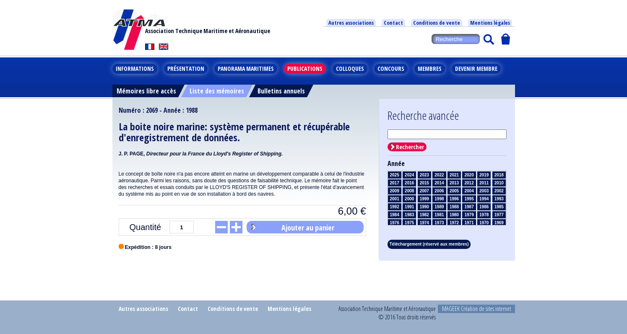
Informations (135, 68)
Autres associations (351, 22)
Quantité (145, 227)
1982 (424, 214)
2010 (499, 183)
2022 (439, 175)
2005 (454, 191)
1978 (484, 214)
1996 (454, 199)
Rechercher (410, 147)
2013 (454, 183)
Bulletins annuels (281, 91)
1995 (469, 199)
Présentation (185, 68)
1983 (409, 214)
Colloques (350, 68)
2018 (499, 175)
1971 (469, 222)
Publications (305, 68)
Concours (390, 68)
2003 (484, 191)
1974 (424, 222)
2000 (409, 199)
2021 (454, 175)
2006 (439, 191)
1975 (409, 222)
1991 (409, 207)
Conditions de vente (436, 22)
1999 (424, 199)
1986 (484, 207)
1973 (439, 222)
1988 (454, 207)
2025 (394, 175)
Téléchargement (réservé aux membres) (429, 244)
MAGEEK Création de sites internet (476, 309)
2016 (409, 183)
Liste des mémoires (217, 91)
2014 (439, 183)
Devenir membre (476, 68)
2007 (424, 191)
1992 (394, 207)
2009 (394, 191)
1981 (439, 214)
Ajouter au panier (307, 228)
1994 (484, 199)
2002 (499, 191)
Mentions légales (490, 22)
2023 (424, 175)
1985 (499, 207)
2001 (394, 199)
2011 (484, 183)
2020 (469, 175)
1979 (469, 214)
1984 (394, 214)
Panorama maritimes (246, 68)
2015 (424, 183)
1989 (439, 207)
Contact (393, 22)
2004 (469, 191)
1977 (499, 214)
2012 (469, 183)
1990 (424, 207)
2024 (409, 175)
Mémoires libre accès (146, 91)
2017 (394, 183)
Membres (430, 68)
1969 (499, 222)
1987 (469, 207)
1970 (484, 222)
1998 (439, 199)
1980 (454, 214)
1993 (499, 199)
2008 (409, 191)
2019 (484, 175)
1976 (394, 222)
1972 (454, 222)
